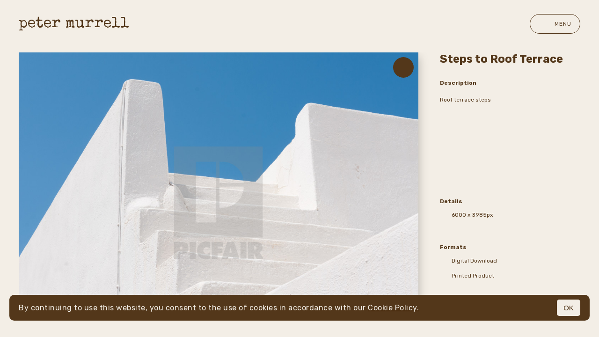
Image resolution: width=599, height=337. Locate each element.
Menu (555, 23)
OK (568, 308)
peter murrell (74, 24)
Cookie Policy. (393, 307)
